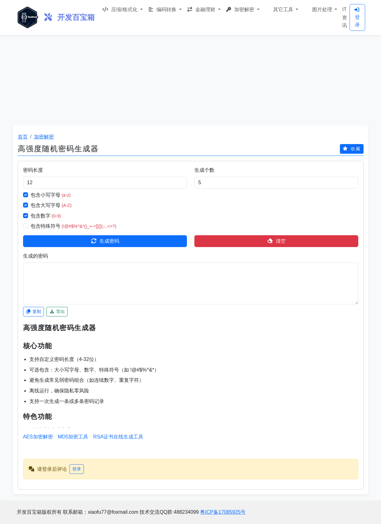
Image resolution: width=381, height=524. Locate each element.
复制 (33, 311)
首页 (23, 136)
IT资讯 (344, 17)
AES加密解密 (38, 436)
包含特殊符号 (74, 226)
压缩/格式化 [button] (120, 9)
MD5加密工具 (73, 436)
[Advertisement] (190, 78)
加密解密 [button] (241, 9)
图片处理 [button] (322, 9)
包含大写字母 (51, 205)
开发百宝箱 (69, 17)
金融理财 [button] (202, 9)
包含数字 (46, 215)
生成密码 (105, 241)
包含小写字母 (51, 195)
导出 (57, 311)
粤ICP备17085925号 (222, 512)
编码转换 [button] (163, 9)
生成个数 (204, 170)
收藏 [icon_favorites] (352, 148)
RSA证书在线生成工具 (118, 436)
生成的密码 (35, 256)
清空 (276, 241)
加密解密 (44, 136)
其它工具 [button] (283, 9)
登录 (357, 17)
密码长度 (33, 170)
